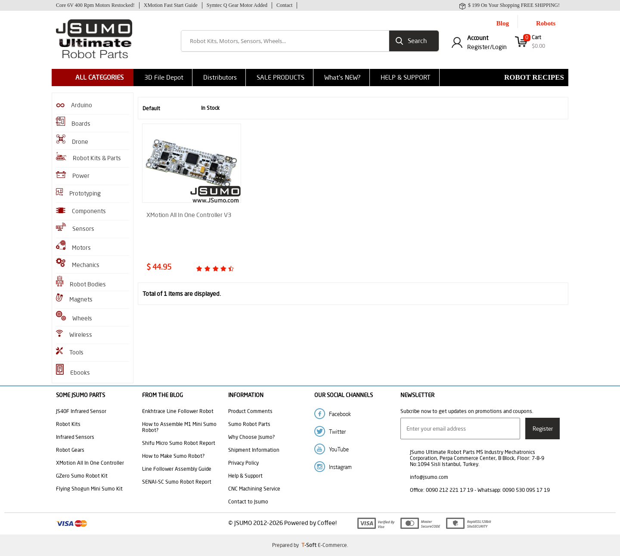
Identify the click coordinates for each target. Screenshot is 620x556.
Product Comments (250, 411)
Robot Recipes (534, 77)
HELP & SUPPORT (406, 77)
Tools (70, 351)
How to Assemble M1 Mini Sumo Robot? (179, 427)
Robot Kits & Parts (88, 157)
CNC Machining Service (254, 488)
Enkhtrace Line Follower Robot (178, 411)
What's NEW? (342, 77)
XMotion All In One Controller (90, 463)
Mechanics (77, 263)
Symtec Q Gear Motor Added (237, 5)
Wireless (74, 334)
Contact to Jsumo (248, 501)
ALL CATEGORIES (99, 77)
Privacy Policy (243, 463)
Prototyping (78, 192)
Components (81, 211)
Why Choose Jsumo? (251, 437)
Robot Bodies (81, 282)
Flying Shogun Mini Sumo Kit (89, 488)
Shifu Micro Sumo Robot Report (178, 443)
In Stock (204, 108)
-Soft (309, 545)
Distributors (220, 77)
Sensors (75, 228)
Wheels (74, 316)
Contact (284, 5)
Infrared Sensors (75, 437)
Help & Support (245, 475)
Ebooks (73, 370)
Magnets (74, 298)
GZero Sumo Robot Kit (82, 475)
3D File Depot (163, 77)
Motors (73, 246)
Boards (73, 122)
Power (73, 175)
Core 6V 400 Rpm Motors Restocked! (95, 5)
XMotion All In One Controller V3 (188, 214)
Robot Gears (70, 450)
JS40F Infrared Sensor (81, 411)
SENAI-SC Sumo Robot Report (176, 481)
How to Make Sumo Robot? (173, 456)
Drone (72, 140)
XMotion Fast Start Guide (171, 5)
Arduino (74, 105)
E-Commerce (332, 545)
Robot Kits (68, 424)
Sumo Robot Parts (249, 424)
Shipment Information (253, 450)
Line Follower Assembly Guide (176, 469)
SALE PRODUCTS (280, 77)
